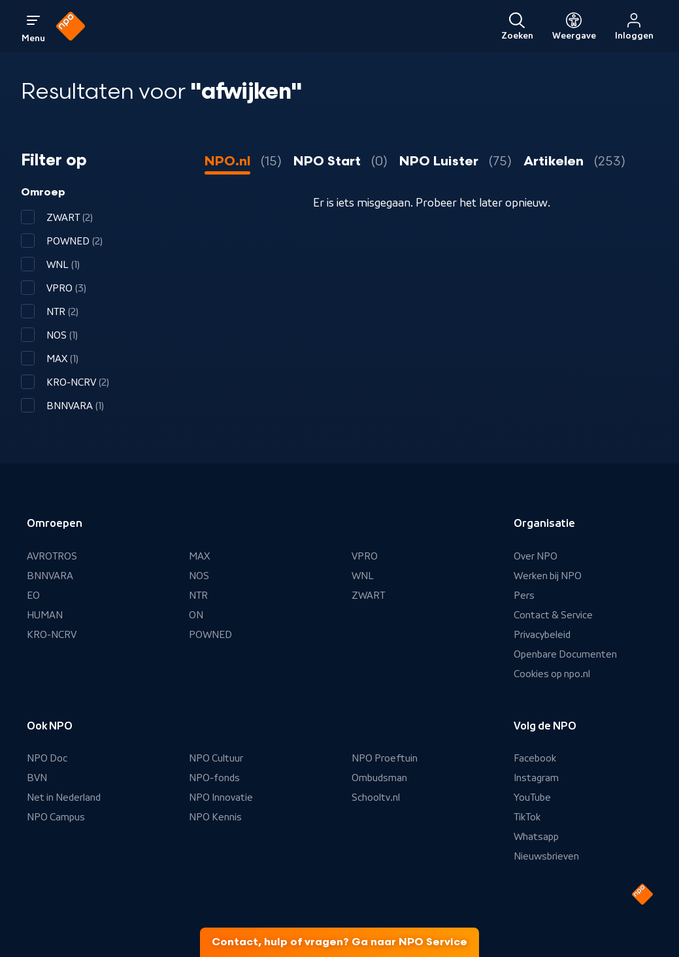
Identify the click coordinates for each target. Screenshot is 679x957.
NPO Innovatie (221, 797)
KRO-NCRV (51, 635)
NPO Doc (47, 758)
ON (196, 615)
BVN (37, 778)
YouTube (532, 797)
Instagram (536, 778)
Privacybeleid (542, 635)
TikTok (527, 817)
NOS (199, 576)
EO (33, 595)
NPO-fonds (214, 778)
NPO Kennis (215, 817)
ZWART (368, 595)
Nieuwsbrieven (546, 856)
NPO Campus (56, 817)
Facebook (535, 758)
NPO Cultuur (216, 758)
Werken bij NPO (548, 576)
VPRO (365, 556)
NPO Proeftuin (385, 758)
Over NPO (535, 556)
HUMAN (45, 615)
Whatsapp (536, 836)
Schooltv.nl (376, 797)
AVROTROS (52, 556)
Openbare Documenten (565, 654)
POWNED (210, 635)
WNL (363, 576)
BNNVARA (50, 576)
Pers (524, 595)
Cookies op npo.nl (552, 674)
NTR (198, 595)
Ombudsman (379, 778)
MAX (199, 556)
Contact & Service (553, 615)
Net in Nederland (64, 797)
